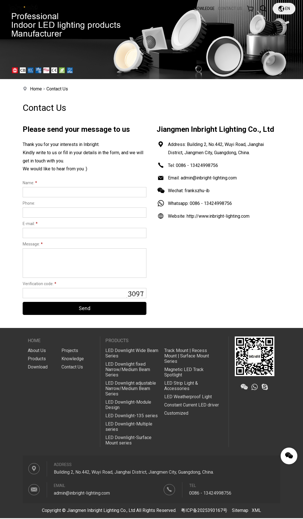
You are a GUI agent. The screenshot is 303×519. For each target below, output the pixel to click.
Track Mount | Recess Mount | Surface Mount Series (186, 356)
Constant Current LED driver (191, 405)
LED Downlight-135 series (131, 416)
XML (256, 511)
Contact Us (57, 89)
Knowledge (203, 8)
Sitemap (240, 511)
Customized (176, 413)
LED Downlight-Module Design (128, 405)
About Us (100, 8)
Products (127, 8)
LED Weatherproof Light (188, 397)
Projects (178, 8)
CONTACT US (230, 8)
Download (154, 8)
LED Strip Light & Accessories (181, 386)
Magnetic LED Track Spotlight (184, 372)
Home (78, 8)
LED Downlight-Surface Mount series (128, 441)
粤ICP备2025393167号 (204, 511)
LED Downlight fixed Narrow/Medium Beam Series (127, 370)
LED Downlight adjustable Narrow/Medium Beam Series (130, 389)
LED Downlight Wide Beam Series (131, 353)
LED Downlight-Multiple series (128, 427)
